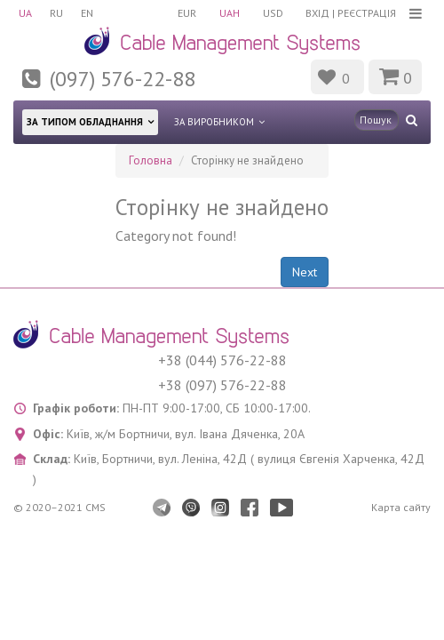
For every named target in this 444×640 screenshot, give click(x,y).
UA (25, 13)
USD (273, 13)
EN (87, 13)
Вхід (317, 13)
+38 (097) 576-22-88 (222, 385)
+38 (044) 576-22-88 (222, 360)
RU (56, 13)
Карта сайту (401, 507)
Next (304, 272)
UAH (229, 13)
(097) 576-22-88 (122, 78)
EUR (187, 13)
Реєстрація (366, 13)
